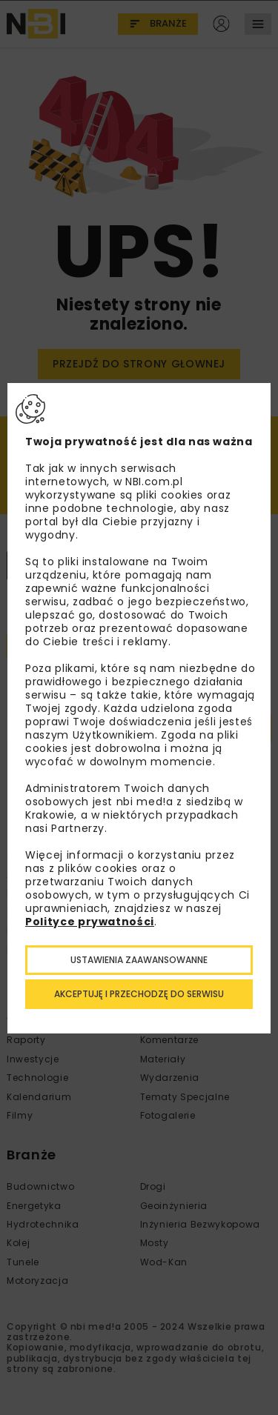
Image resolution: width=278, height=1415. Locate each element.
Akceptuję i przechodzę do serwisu (139, 994)
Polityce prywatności (89, 921)
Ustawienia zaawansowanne (139, 959)
